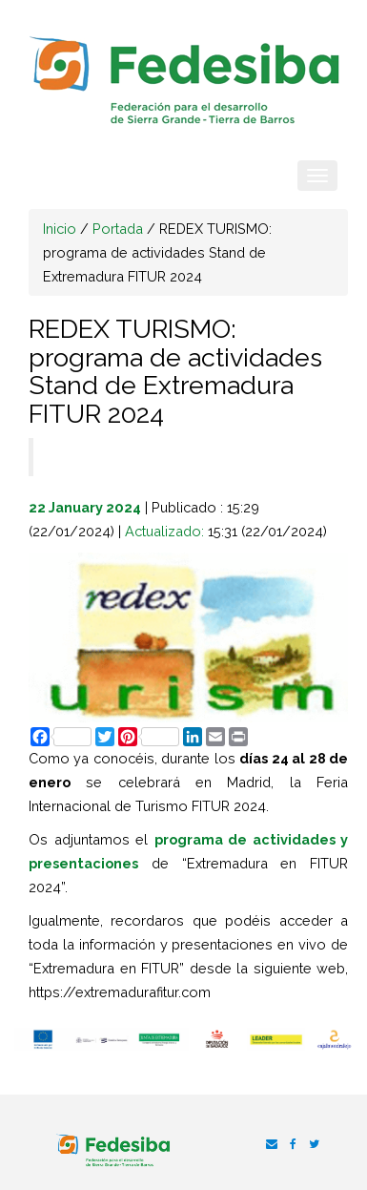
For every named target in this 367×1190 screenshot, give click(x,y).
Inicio (59, 228)
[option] (43, 1039)
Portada (117, 228)
